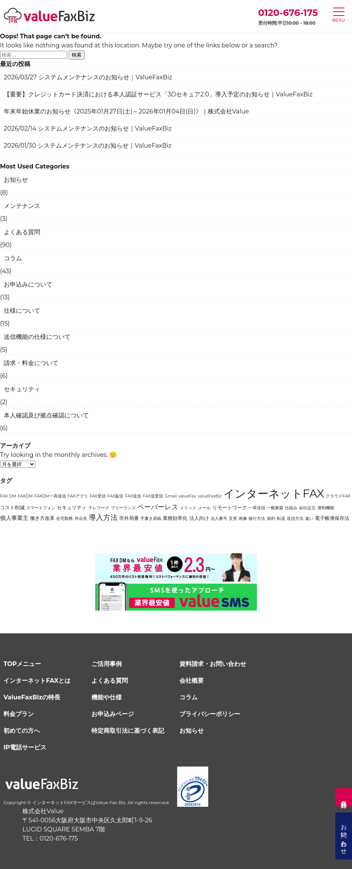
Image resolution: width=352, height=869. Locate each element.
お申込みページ (112, 713)
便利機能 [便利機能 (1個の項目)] (325, 507)
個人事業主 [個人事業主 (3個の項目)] (14, 517)
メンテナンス (22, 205)
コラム (13, 258)
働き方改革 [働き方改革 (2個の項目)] (42, 518)
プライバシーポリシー (209, 713)
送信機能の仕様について (37, 336)
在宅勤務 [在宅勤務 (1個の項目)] (64, 518)
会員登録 (343, 797)
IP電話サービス (24, 746)
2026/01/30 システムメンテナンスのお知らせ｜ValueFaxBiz (87, 145)
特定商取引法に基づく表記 (127, 730)
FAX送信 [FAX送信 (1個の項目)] (133, 496)
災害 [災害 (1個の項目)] (233, 518)
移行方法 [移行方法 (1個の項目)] (256, 518)
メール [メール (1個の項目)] (204, 507)
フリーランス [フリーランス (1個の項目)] (123, 507)
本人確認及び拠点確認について (46, 415)
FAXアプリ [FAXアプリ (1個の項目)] (78, 496)
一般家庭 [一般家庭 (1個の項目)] (275, 507)
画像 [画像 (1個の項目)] (243, 518)
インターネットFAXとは (37, 679)
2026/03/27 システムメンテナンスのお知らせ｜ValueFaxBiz (88, 77)
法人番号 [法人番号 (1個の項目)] (219, 518)
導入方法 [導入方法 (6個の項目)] (103, 517)
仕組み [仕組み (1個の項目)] (291, 507)
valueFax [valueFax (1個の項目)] (187, 496)
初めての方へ (21, 730)
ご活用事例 (106, 663)
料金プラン (18, 713)
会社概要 (191, 679)
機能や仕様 (106, 696)
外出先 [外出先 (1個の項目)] (81, 518)
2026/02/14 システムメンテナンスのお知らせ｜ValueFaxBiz (88, 128)
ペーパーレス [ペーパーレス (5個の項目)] (157, 507)
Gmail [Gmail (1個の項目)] (171, 496)
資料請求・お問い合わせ (212, 663)
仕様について (22, 310)
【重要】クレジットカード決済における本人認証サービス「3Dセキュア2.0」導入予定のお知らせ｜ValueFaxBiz (158, 94)
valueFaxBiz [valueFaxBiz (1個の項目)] (210, 496)
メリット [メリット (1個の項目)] (188, 507)
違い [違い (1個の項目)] (309, 518)
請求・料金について (31, 363)
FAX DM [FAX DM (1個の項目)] (8, 496)
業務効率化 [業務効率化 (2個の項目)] (175, 518)
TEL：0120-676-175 (50, 838)
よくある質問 (22, 232)
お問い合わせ (343, 836)
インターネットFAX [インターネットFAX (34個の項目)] (273, 493)
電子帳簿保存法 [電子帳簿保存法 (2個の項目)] (332, 518)
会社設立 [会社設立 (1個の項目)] (307, 507)
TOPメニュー (22, 663)
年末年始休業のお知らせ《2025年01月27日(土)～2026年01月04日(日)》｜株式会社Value (126, 111)
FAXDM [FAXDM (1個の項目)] (25, 496)
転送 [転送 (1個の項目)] (281, 518)
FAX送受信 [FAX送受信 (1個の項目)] (153, 496)
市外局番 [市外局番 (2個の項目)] (129, 518)
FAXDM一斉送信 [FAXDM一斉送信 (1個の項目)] (50, 496)
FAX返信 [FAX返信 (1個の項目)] (115, 496)
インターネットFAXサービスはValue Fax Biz (79, 802)
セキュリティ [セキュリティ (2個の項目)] (71, 507)
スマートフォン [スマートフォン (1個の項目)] (40, 507)
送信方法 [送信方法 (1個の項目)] (295, 518)
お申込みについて (28, 284)
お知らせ (16, 179)
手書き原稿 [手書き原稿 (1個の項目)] (150, 518)
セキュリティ (22, 389)
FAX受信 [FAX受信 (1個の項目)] (98, 496)
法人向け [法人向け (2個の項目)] (199, 518)
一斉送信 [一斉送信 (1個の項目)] (256, 507)
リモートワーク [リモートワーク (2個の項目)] (229, 507)
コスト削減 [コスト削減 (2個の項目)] (12, 507)
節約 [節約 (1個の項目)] (271, 518)
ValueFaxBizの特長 (31, 696)
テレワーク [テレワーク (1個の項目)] (98, 507)
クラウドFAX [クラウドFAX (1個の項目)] (338, 496)
